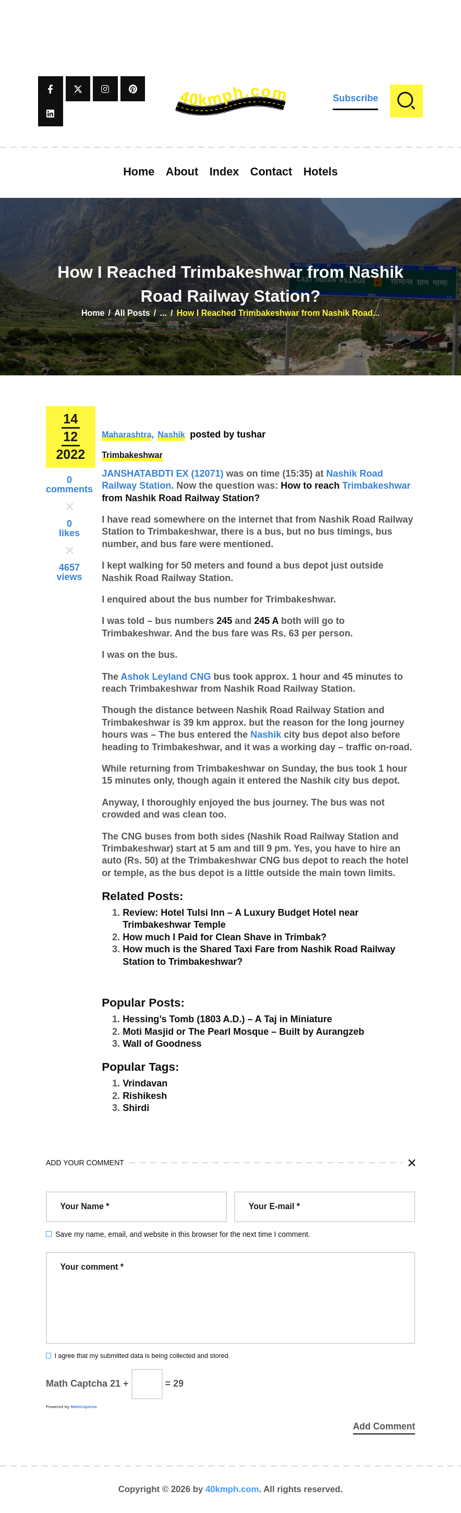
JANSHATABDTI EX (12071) (162, 473)
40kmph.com (232, 1489)
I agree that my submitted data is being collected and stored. (142, 1356)
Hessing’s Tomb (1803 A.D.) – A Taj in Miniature (227, 1019)
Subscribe (355, 98)
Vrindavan (145, 1083)
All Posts (132, 313)
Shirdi (136, 1108)
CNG (200, 676)
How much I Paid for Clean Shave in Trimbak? (224, 937)
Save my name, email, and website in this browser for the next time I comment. (182, 1234)
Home (92, 313)
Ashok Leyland (153, 676)
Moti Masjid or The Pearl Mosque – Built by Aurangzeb (243, 1031)
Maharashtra (126, 434)
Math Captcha (76, 1383)
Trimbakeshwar (132, 455)
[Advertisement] (230, 23)
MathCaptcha (83, 1406)
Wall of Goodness (162, 1043)
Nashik (171, 434)
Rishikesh (145, 1096)
